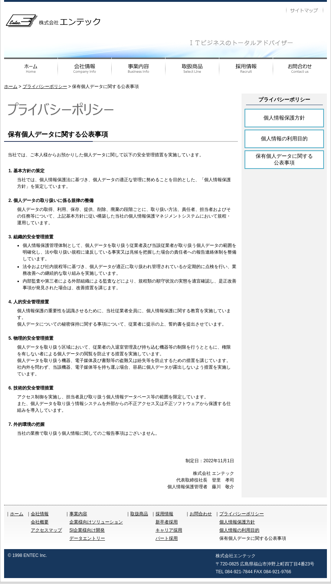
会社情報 (40, 513)
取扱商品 (139, 513)
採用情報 (164, 513)
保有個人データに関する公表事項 (284, 159)
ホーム (10, 86)
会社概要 (40, 522)
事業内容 (78, 513)
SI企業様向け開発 (87, 530)
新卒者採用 (166, 522)
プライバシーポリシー (45, 86)
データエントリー (87, 538)
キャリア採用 (168, 530)
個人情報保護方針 (284, 118)
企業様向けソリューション (96, 522)
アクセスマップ (46, 530)
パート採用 (166, 538)
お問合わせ (201, 513)
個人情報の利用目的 (284, 138)
